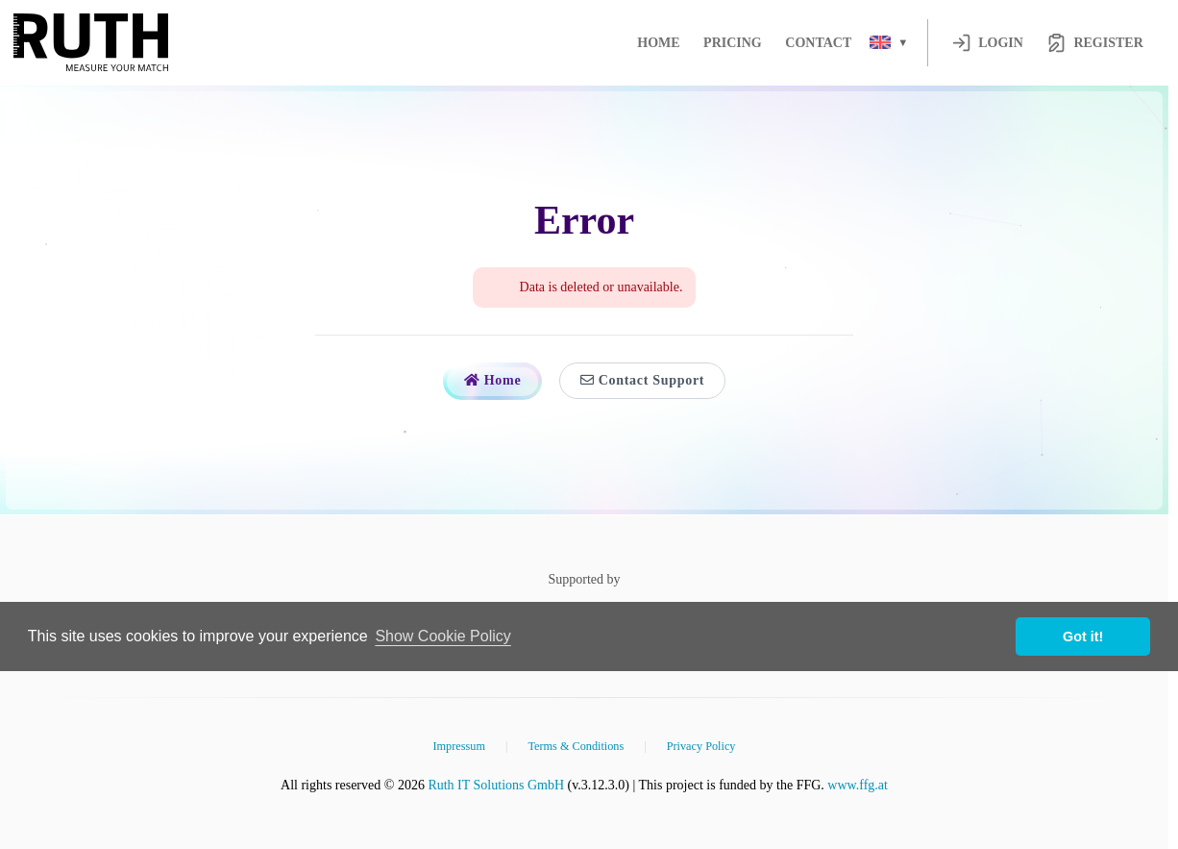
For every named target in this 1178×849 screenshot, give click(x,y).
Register (1094, 43)
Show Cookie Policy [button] (442, 636)
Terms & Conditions (576, 746)
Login (987, 43)
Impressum (458, 746)
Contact (818, 43)
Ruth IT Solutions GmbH (496, 785)
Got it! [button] (1083, 636)
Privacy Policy (701, 746)
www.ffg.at (857, 785)
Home (658, 43)
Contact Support (642, 380)
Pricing (732, 43)
